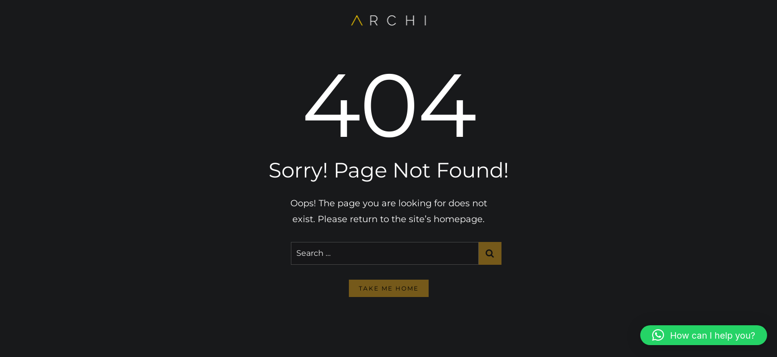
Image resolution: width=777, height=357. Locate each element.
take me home (389, 288)
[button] (703, 335)
